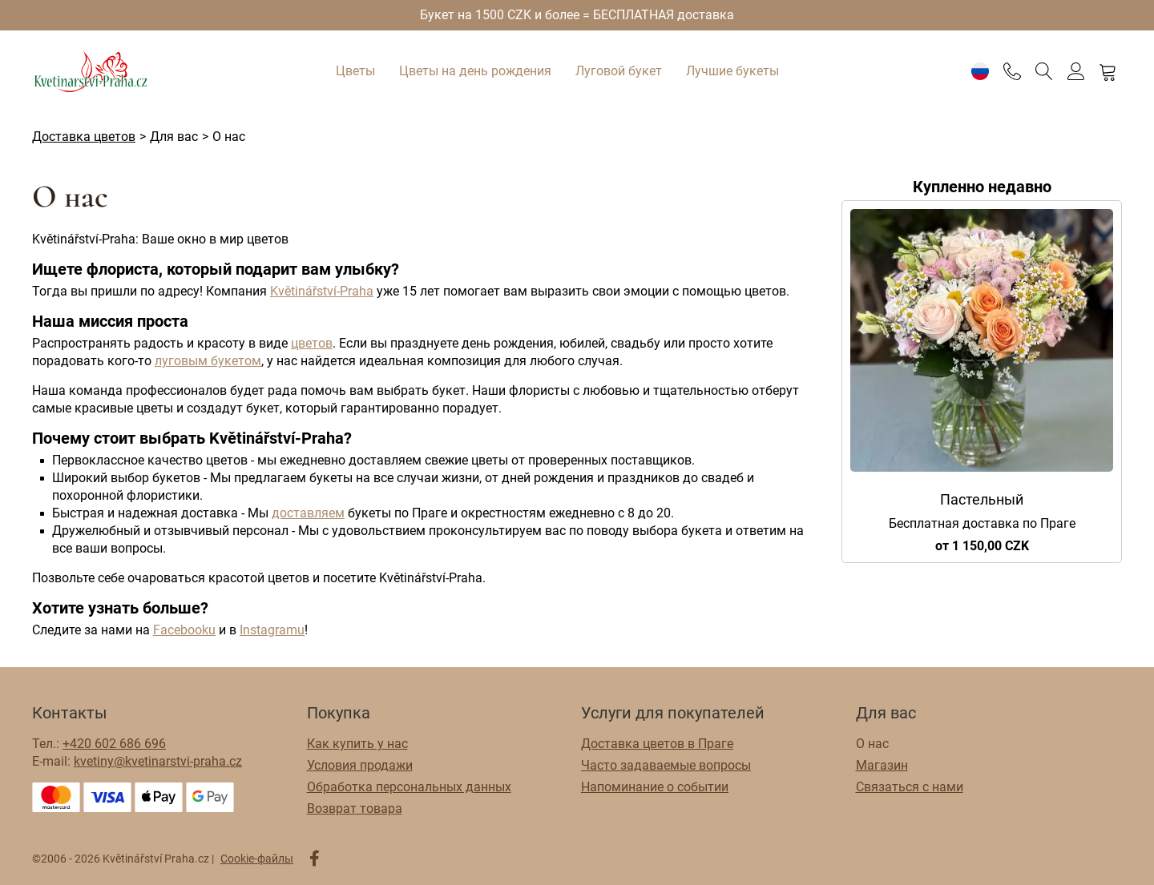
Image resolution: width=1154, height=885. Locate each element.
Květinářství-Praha (321, 291)
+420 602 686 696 (114, 743)
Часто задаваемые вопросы (666, 765)
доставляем (308, 513)
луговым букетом (208, 360)
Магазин (882, 765)
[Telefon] (1012, 72)
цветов (312, 343)
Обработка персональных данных (409, 786)
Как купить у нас (357, 743)
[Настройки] (980, 72)
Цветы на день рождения (475, 70)
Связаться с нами (909, 786)
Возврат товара (354, 808)
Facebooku (184, 630)
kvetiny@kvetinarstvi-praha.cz (158, 761)
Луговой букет (618, 70)
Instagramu (272, 630)
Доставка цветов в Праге (657, 743)
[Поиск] (1044, 72)
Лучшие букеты (732, 70)
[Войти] (1076, 72)
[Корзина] (1108, 72)
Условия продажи (360, 765)
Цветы (355, 70)
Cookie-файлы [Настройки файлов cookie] (256, 858)
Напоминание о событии (654, 786)
